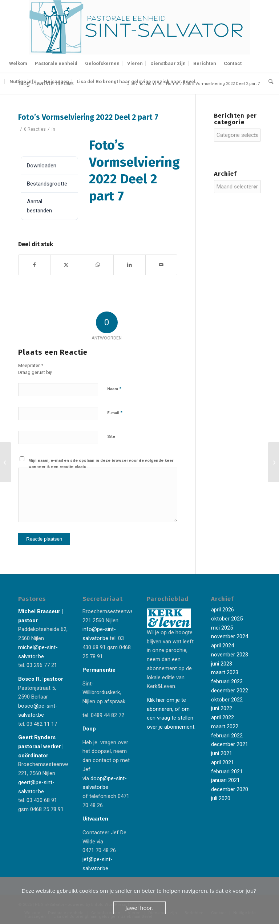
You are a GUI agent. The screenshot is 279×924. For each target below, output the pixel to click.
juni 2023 (221, 663)
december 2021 (229, 744)
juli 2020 (220, 798)
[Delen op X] (66, 265)
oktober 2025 (227, 618)
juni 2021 (221, 753)
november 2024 (229, 636)
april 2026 (222, 609)
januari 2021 (225, 780)
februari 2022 (227, 735)
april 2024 (222, 645)
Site (111, 436)
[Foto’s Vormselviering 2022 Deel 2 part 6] (5, 462)
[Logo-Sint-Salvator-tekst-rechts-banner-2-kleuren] (139, 27)
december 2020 (229, 789)
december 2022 (229, 690)
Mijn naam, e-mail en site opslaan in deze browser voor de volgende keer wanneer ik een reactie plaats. (100, 463)
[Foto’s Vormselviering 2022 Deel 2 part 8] (273, 462)
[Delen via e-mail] (161, 265)
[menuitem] (18, 63)
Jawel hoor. (139, 907)
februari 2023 (227, 681)
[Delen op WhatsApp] (97, 265)
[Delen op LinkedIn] (129, 265)
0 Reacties (35, 129)
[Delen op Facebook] (34, 265)
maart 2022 (224, 726)
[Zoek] (269, 82)
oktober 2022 (227, 699)
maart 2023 (224, 672)
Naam (114, 388)
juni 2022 (221, 708)
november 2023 (229, 654)
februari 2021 (227, 771)
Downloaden (38, 144)
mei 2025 (222, 627)
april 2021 (222, 762)
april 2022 (222, 717)
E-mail (114, 412)
